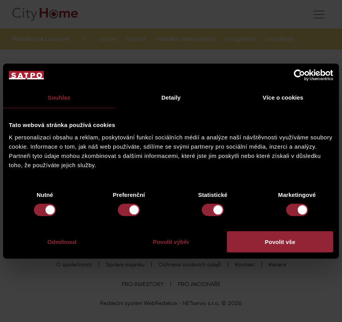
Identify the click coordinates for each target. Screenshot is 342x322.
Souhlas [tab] (59, 97)
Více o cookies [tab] (283, 97)
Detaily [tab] (171, 97)
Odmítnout (62, 241)
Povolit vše (280, 241)
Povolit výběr (171, 241)
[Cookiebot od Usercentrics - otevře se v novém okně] (299, 75)
